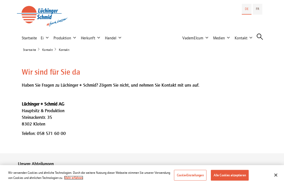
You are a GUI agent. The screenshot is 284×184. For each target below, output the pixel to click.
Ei (42, 38)
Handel (110, 38)
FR (257, 9)
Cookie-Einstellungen (190, 177)
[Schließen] (275, 176)
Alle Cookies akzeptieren (230, 177)
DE (246, 9)
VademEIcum (192, 38)
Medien (219, 38)
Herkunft (88, 38)
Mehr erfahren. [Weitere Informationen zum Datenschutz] (73, 179)
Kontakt (241, 38)
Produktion (62, 38)
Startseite (29, 38)
